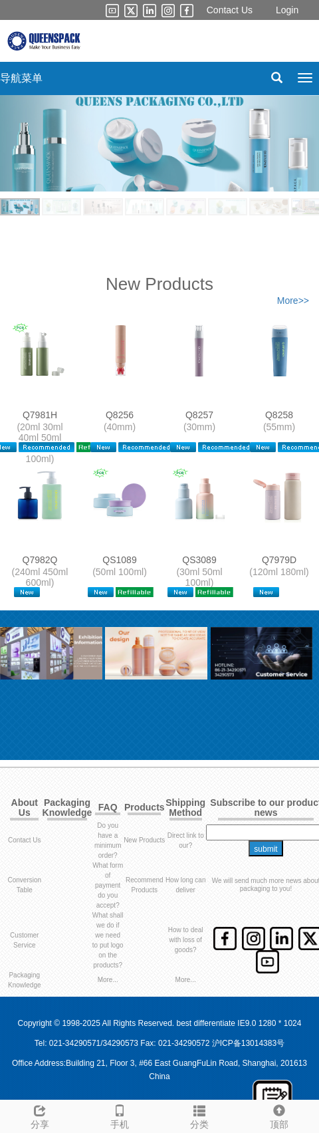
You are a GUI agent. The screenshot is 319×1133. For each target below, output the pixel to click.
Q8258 (279, 415)
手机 (120, 1115)
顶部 (279, 1115)
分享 (40, 1115)
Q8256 (120, 415)
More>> (293, 300)
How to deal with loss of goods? (185, 939)
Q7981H (40, 415)
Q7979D (279, 560)
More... (108, 979)
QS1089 (119, 560)
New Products (144, 840)
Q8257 (199, 415)
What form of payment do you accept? (107, 885)
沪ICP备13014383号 (248, 1043)
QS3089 (199, 560)
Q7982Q (40, 560)
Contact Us (230, 10)
